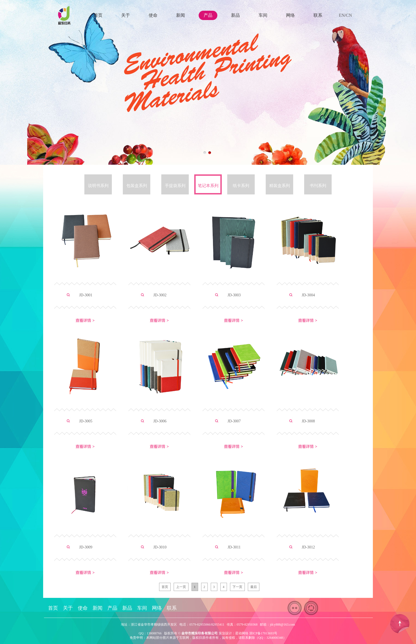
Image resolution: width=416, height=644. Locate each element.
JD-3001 (85, 295)
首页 (98, 15)
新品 (235, 15)
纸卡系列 (241, 185)
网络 (290, 15)
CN (349, 15)
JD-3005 (85, 421)
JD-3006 (160, 421)
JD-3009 (85, 547)
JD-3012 (308, 547)
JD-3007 (234, 421)
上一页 (181, 587)
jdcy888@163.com (282, 624)
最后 (253, 587)
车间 (263, 15)
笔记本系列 (208, 185)
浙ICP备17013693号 (263, 633)
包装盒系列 (136, 185)
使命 (153, 15)
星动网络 (241, 633)
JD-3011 (234, 547)
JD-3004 (308, 295)
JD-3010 (160, 547)
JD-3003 (234, 295)
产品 (208, 15)
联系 (318, 15)
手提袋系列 (175, 185)
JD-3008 (308, 421)
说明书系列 (98, 185)
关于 (125, 15)
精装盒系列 (279, 185)
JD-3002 (160, 295)
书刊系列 (318, 185)
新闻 (180, 15)
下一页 (237, 587)
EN (342, 15)
